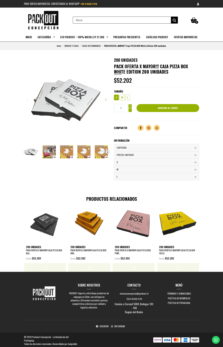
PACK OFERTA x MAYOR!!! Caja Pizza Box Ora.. (88, 250)
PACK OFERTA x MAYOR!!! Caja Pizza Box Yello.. (177, 250)
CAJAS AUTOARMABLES (91, 44)
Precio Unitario (125, 154)
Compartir (120, 127)
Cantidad (122, 146)
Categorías (44, 36)
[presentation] (27, 98)
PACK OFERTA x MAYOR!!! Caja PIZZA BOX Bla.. (44, 250)
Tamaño (118, 90)
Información (122, 139)
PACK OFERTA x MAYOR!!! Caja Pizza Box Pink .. (132, 250)
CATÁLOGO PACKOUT (157, 36)
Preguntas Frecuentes (126, 36)
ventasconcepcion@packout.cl (134, 292)
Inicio (29, 36)
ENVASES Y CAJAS (72, 44)
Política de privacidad (179, 301)
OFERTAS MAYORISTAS (185, 36)
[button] (198, 4)
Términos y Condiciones (179, 292)
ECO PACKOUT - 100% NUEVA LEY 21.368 (82, 36)
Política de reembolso (179, 297)
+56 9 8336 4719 (89, 4)
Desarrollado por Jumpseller (65, 342)
